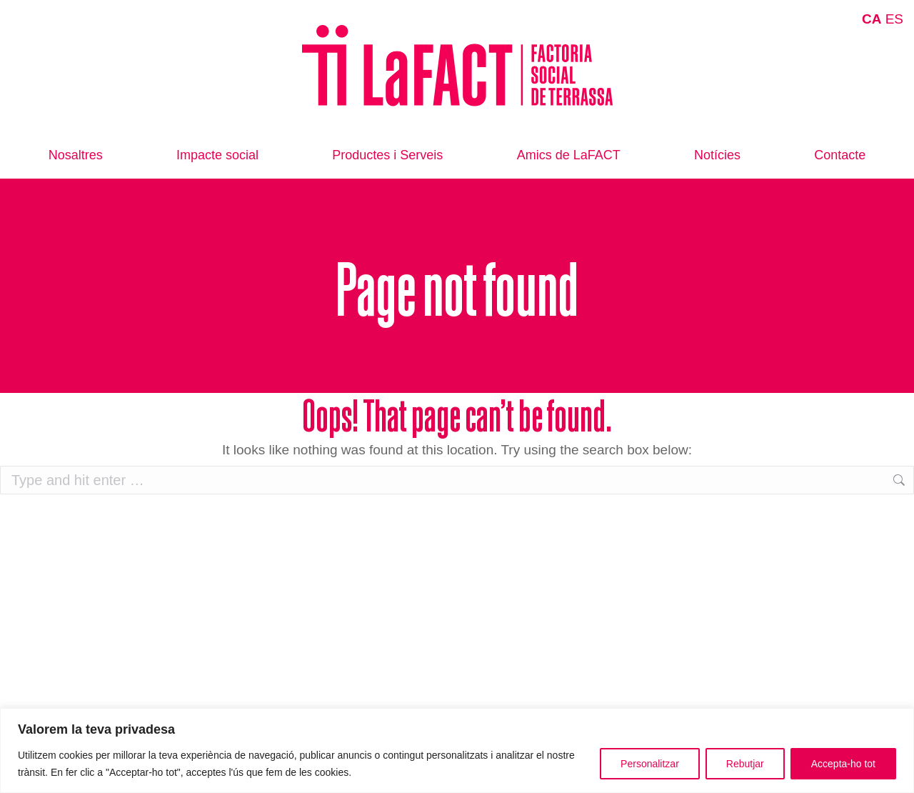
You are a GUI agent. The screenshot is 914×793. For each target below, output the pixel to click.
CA (871, 18)
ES (894, 18)
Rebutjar (745, 763)
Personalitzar (650, 763)
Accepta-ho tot (843, 763)
